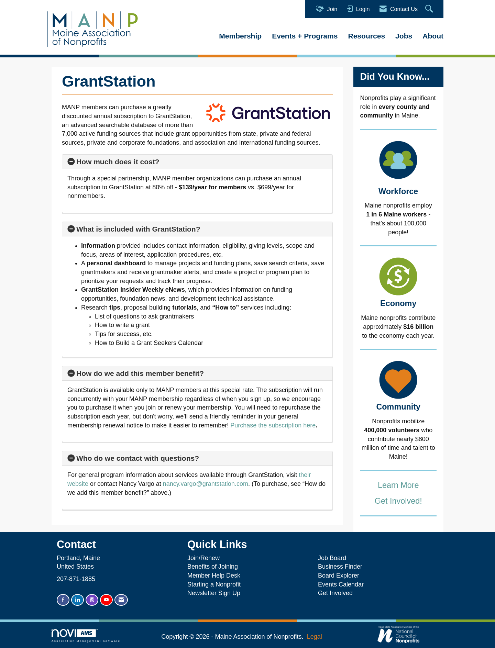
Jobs (403, 36)
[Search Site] (430, 9)
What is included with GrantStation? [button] (138, 229)
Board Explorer (338, 575)
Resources (366, 36)
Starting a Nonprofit (214, 584)
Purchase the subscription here (273, 425)
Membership (240, 36)
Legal (314, 636)
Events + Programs (305, 36)
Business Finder (342, 566)
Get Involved (335, 593)
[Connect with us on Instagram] (92, 600)
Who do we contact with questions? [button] (137, 458)
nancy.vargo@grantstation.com (205, 483)
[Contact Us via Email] (121, 600)
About (432, 36)
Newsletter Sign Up (213, 593)
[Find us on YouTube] (106, 600)
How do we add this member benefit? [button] (140, 373)
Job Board (334, 558)
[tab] (197, 162)
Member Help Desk (213, 575)
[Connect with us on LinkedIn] (77, 600)
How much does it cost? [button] (118, 162)
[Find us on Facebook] (63, 600)
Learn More (398, 485)
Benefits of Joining (212, 566)
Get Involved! (398, 500)
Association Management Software (86, 636)
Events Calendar (341, 584)
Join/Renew (203, 558)
